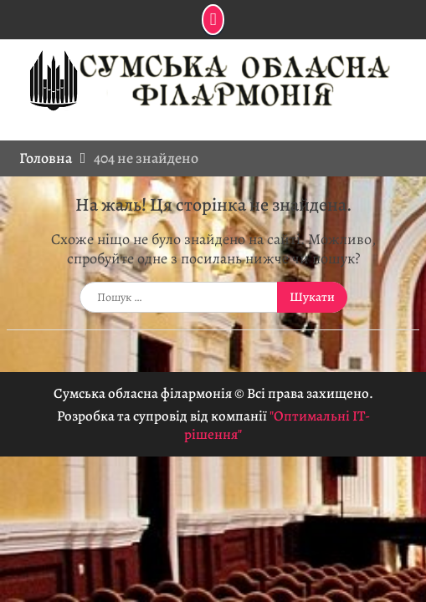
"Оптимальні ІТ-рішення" (277, 425)
